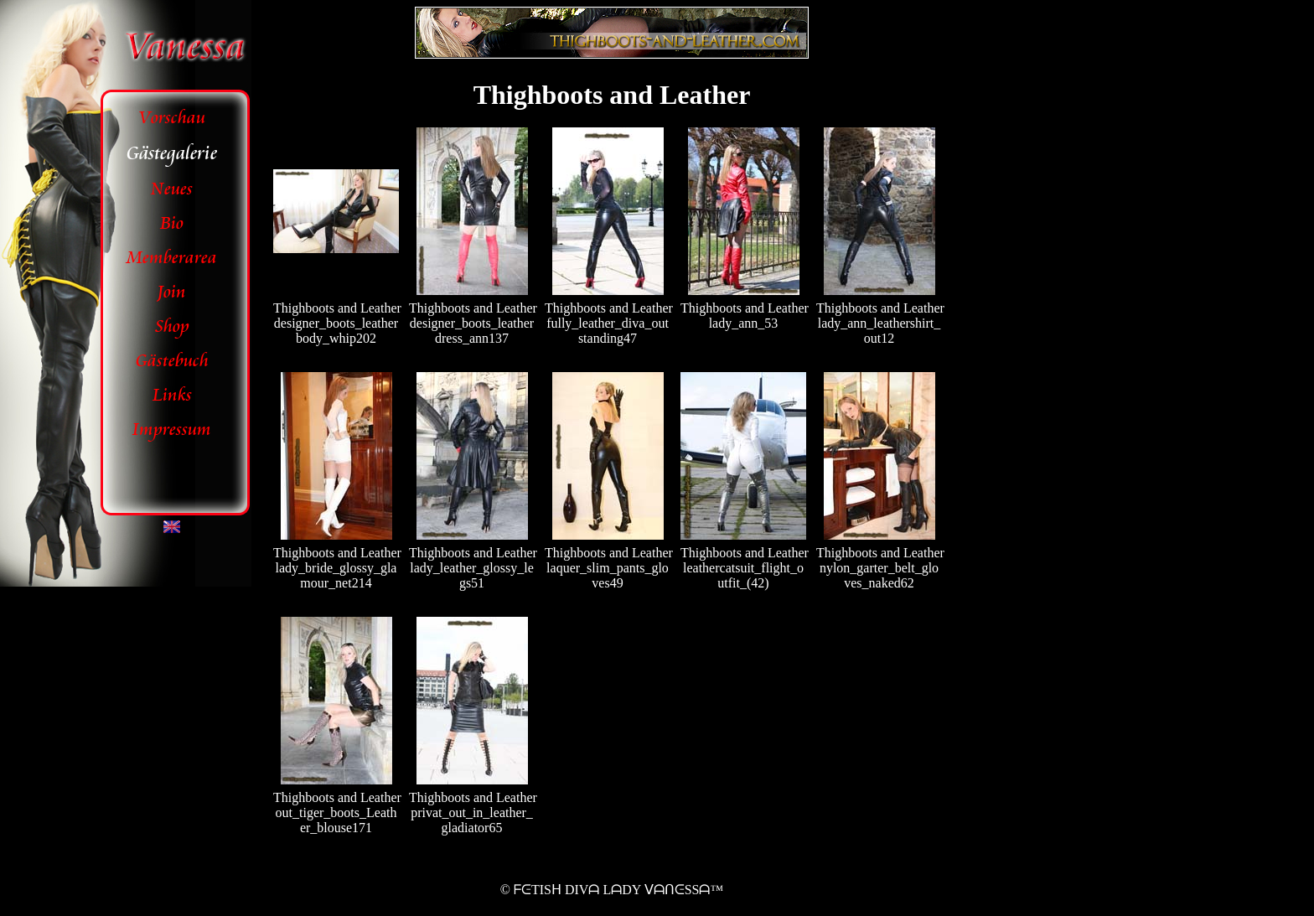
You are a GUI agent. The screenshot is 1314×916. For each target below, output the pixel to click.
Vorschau (172, 118)
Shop (172, 326)
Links (172, 395)
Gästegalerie (172, 153)
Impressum (171, 429)
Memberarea (172, 258)
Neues (172, 189)
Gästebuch (172, 361)
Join (172, 292)
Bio (172, 223)
